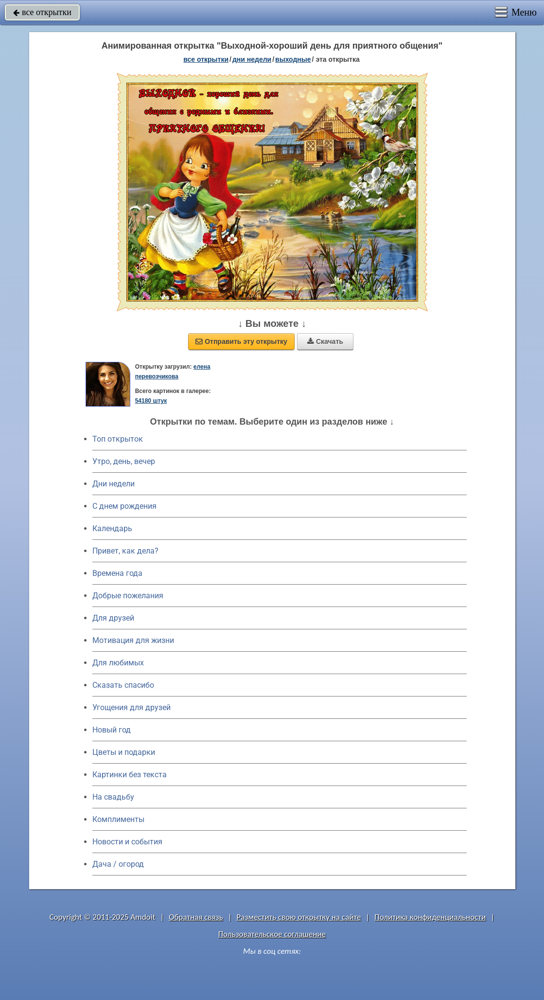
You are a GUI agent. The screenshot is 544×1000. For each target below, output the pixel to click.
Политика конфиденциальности (430, 917)
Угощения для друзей (131, 707)
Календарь (112, 528)
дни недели (251, 59)
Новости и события (127, 841)
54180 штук (151, 400)
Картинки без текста (129, 774)
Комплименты (118, 819)
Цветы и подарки (123, 752)
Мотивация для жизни (133, 640)
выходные (293, 59)
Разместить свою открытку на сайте (299, 917)
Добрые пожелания (127, 595)
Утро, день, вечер (123, 461)
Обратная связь (196, 917)
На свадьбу (113, 797)
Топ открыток (117, 439)
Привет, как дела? (125, 550)
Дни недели (113, 483)
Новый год (111, 729)
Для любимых (118, 662)
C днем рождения (124, 506)
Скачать (325, 341)
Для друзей (113, 618)
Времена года (117, 573)
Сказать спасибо (123, 685)
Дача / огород (118, 864)
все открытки (42, 12)
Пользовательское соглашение (272, 934)
